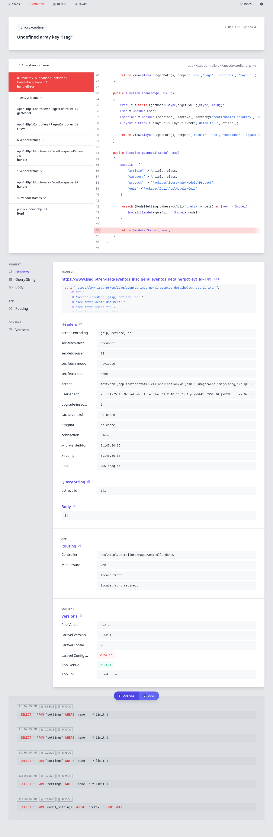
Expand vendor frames (34, 65)
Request (15, 264)
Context (15, 322)
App (11, 301)
